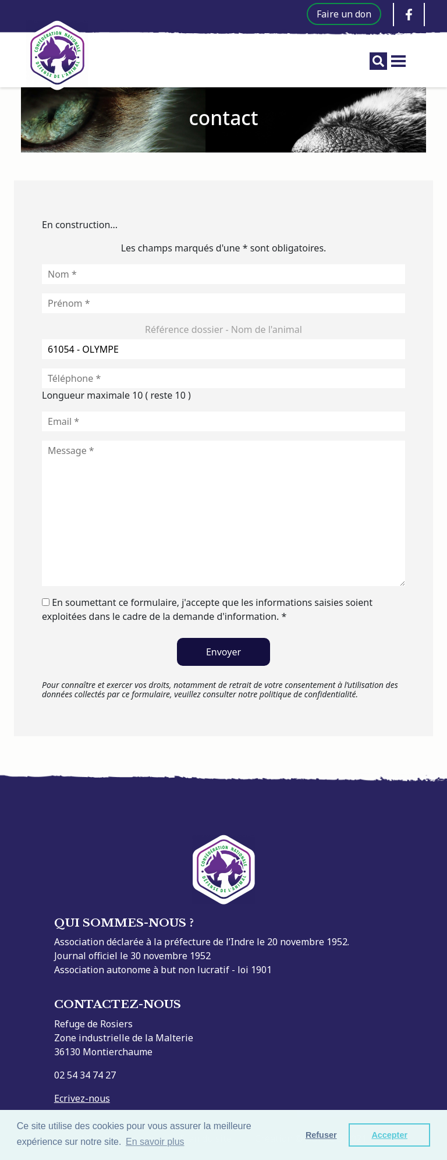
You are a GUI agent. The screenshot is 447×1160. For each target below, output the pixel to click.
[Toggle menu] (398, 61)
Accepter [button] (389, 1135)
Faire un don (344, 14)
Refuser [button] (321, 1135)
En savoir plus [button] (155, 1142)
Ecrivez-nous (82, 1098)
